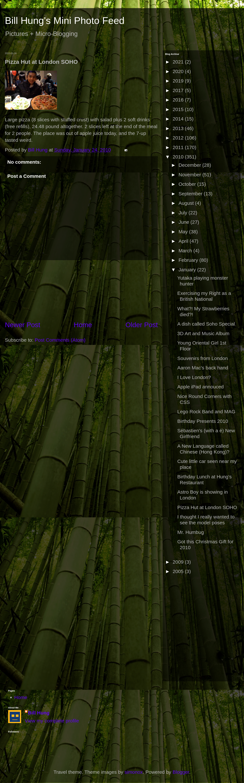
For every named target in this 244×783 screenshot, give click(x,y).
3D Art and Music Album (203, 333)
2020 (179, 71)
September (191, 193)
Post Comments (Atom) (60, 340)
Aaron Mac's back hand (202, 367)
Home (83, 325)
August (186, 203)
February (188, 260)
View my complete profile (52, 720)
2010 (179, 156)
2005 (179, 571)
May (183, 231)
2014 (179, 118)
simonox (134, 772)
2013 (179, 128)
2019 (179, 80)
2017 (179, 90)
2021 (179, 61)
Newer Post (22, 325)
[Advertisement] (178, 629)
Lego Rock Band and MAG (206, 411)
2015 (179, 109)
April (184, 241)
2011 (179, 147)
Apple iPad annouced (200, 386)
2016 (179, 99)
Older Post (142, 325)
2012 (179, 137)
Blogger (181, 772)
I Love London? (194, 377)
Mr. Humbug (190, 532)
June (184, 222)
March (185, 250)
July (183, 212)
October (187, 184)
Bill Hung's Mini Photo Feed (64, 20)
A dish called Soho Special (206, 324)
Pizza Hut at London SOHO (207, 507)
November (190, 174)
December (190, 165)
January (187, 269)
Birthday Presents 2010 (202, 421)
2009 (179, 562)
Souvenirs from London (202, 358)
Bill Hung (39, 712)
